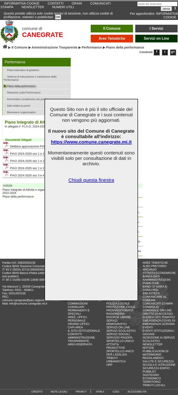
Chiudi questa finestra (91, 180)
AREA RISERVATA (80, 344)
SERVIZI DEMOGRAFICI (116, 322)
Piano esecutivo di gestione (21, 70)
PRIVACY (81, 391)
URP (109, 364)
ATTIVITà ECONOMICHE (159, 273)
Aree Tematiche (112, 38)
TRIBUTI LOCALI (154, 385)
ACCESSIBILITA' (137, 391)
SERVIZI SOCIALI (118, 334)
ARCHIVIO (150, 269)
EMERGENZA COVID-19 (159, 320)
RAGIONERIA (115, 313)
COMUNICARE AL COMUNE (154, 298)
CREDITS (37, 391)
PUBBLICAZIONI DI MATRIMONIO (155, 352)
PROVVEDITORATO (119, 310)
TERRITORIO (151, 381)
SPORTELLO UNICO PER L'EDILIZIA (120, 352)
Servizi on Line (156, 38)
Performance (92, 47)
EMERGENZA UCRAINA (159, 324)
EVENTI (148, 327)
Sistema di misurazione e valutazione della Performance (30, 77)
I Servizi (156, 28)
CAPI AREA (75, 327)
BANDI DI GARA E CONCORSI (155, 288)
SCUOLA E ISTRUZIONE (159, 364)
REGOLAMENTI (153, 358)
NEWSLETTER (33, 7)
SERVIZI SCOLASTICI (121, 330)
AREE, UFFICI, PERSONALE (78, 318)
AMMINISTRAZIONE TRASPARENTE (81, 339)
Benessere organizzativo (20, 112)
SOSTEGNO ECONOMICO (152, 376)
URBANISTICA (116, 361)
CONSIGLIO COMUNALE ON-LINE (157, 308)
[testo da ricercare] (157, 4)
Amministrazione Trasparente (55, 47)
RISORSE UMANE (118, 317)
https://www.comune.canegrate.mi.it (91, 141)
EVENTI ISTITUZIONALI (158, 330)
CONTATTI (75, 334)
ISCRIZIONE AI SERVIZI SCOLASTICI (159, 339)
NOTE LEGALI (59, 391)
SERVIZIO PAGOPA (119, 337)
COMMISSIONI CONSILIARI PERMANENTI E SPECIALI (79, 308)
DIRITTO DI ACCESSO (158, 313)
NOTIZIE (148, 347)
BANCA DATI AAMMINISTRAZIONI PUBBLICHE (156, 280)
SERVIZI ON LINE (118, 327)
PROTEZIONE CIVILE (120, 307)
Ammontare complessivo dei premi (25, 99)
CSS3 (116, 391)
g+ (173, 52)
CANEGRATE (42, 34)
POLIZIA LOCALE (118, 303)
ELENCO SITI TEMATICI (159, 317)
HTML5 (100, 391)
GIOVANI (148, 334)
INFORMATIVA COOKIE (167, 15)
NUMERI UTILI (63, 7)
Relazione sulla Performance (22, 92)
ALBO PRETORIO (154, 266)
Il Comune (112, 28)
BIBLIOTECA (151, 293)
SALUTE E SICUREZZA (158, 361)
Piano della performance (19, 86)
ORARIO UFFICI (78, 324)
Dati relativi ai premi (17, 105)
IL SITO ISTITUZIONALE (84, 330)
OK (58, 17)
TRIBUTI (112, 358)
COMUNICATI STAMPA (158, 303)
